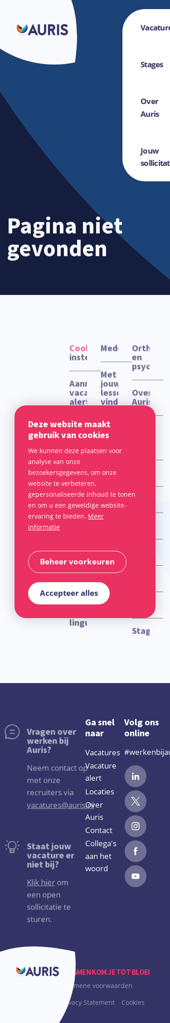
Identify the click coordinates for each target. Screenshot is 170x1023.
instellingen (78, 360)
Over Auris (141, 405)
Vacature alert (101, 771)
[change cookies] (77, 562)
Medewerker (109, 355)
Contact (98, 830)
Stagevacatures (141, 638)
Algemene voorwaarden (96, 985)
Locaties (99, 791)
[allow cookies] (69, 593)
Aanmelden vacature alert (78, 400)
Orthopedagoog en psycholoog (141, 364)
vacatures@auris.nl (45, 812)
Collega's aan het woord (101, 855)
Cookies (133, 1002)
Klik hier (26, 889)
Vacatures (102, 752)
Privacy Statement (87, 1002)
